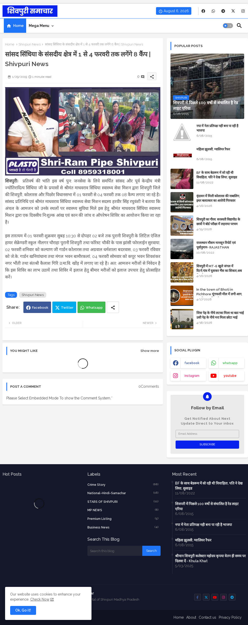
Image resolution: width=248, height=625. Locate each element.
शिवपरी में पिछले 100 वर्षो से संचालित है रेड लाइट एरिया (207, 506)
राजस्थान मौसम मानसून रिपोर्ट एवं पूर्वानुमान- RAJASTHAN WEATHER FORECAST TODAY (219, 247)
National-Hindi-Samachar (123, 493)
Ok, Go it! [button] (23, 610)
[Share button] (113, 307)
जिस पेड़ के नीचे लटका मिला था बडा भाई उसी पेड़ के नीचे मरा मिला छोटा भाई (220, 315)
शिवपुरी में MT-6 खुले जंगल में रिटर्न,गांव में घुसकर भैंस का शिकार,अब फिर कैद (219, 270)
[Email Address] (207, 434)
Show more (150, 351)
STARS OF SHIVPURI (123, 501)
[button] (228, 25)
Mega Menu (39, 26)
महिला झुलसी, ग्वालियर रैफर (213, 149)
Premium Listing (123, 519)
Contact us (207, 617)
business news (123, 527)
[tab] (15, 26)
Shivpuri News (30, 44)
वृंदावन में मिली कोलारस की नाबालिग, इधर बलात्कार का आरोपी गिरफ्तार (218, 198)
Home (18, 26)
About (191, 617)
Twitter (67, 307)
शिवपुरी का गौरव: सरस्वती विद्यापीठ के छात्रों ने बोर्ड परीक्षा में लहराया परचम (218, 221)
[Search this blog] (114, 551)
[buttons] (203, 11)
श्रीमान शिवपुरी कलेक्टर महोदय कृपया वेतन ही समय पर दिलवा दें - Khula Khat (210, 558)
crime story (123, 484)
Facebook (40, 307)
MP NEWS (123, 510)
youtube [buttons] (230, 376)
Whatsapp (94, 307)
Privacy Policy (230, 617)
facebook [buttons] (191, 363)
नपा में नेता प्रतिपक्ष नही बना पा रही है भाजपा (217, 128)
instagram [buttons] (191, 376)
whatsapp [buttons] (230, 363)
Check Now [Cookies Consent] (39, 599)
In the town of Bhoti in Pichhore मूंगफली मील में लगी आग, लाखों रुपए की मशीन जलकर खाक (219, 294)
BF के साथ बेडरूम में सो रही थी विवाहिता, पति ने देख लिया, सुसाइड (216, 175)
